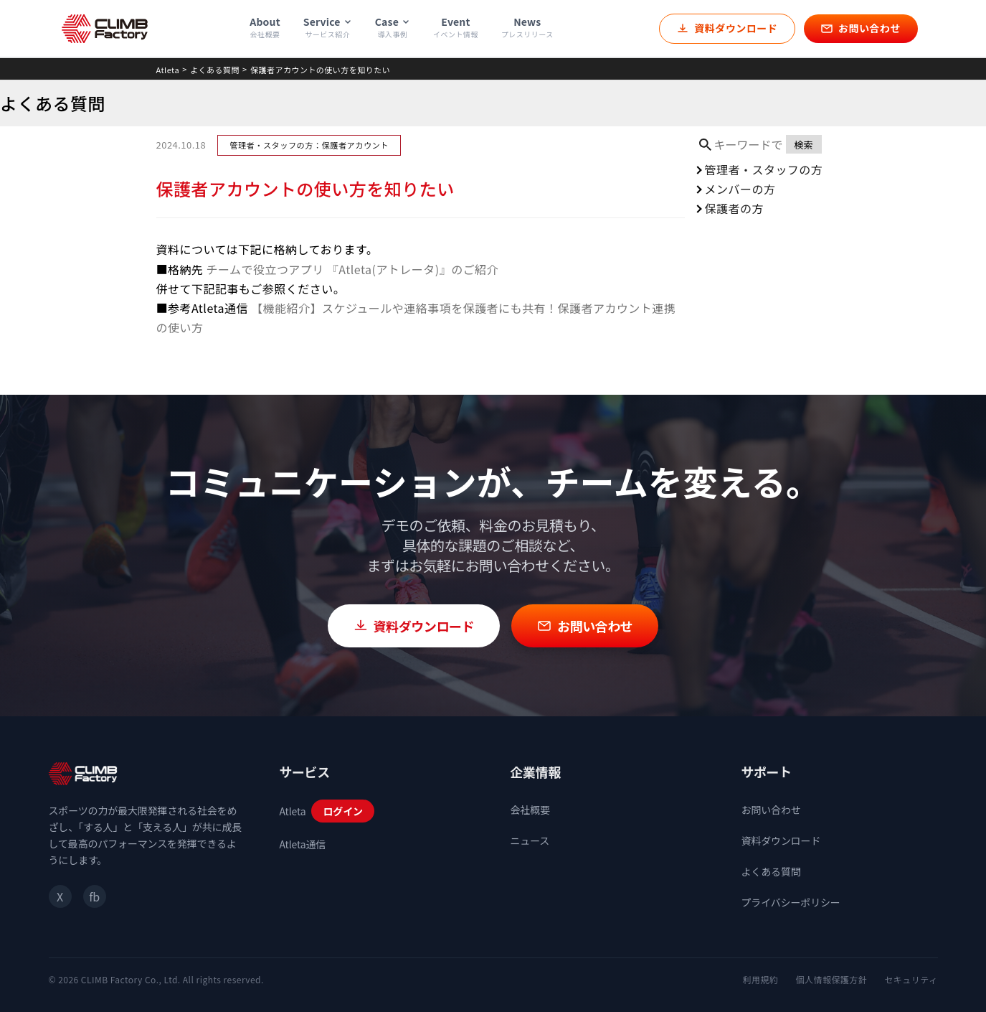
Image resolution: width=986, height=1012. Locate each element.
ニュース (530, 840)
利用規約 (761, 979)
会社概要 (530, 809)
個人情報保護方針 (831, 979)
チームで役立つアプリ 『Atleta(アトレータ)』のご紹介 (352, 269)
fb (94, 896)
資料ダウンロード (781, 840)
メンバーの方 (740, 188)
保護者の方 (734, 208)
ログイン (342, 811)
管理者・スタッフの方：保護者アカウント (309, 145)
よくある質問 (215, 69)
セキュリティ (910, 979)
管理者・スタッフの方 (764, 169)
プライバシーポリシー (790, 902)
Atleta (168, 69)
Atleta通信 (303, 844)
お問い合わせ (771, 809)
